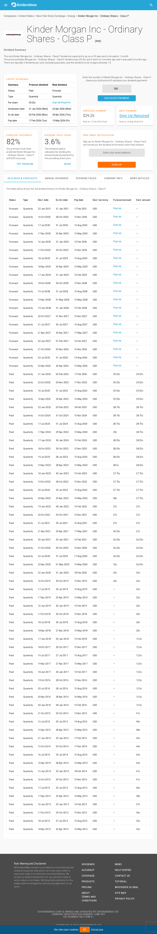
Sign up (117, 208)
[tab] (22, 178)
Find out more (97, 929)
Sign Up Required (61, 102)
